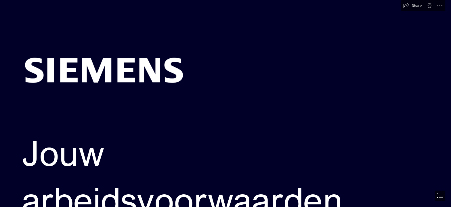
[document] (225, 103)
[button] (412, 5)
